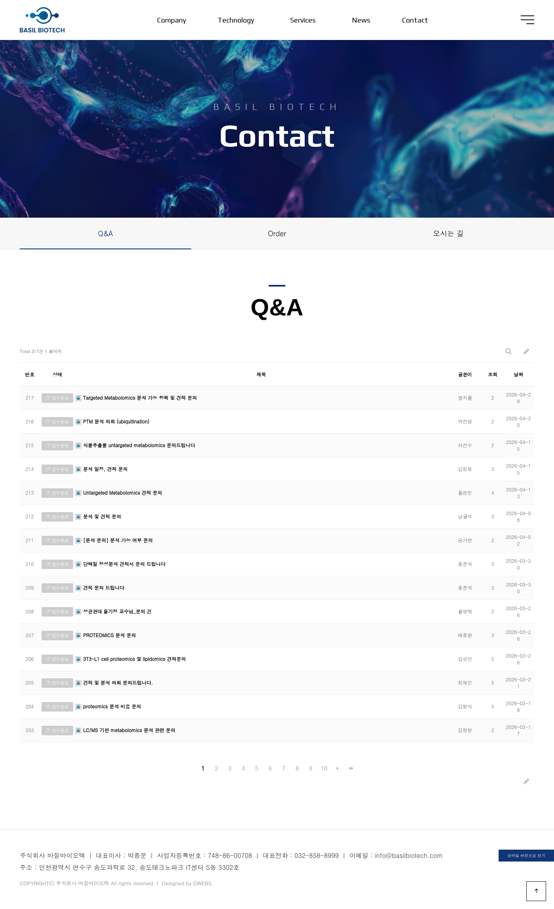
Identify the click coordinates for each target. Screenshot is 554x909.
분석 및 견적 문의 (98, 516)
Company (171, 20)
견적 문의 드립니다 (99, 587)
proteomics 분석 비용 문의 (108, 706)
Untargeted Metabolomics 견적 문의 (118, 492)
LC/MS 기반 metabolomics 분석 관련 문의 (125, 730)
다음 (337, 768)
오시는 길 (448, 233)
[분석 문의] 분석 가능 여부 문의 (114, 540)
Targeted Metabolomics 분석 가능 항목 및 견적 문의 (136, 397)
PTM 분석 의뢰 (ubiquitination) (112, 421)
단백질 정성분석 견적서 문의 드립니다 (120, 563)
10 (324, 768)
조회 (492, 374)
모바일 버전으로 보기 (526, 855)
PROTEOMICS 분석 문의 (105, 635)
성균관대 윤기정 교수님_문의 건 (113, 611)
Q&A (105, 233)
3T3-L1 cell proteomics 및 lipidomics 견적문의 (130, 658)
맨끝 (351, 768)
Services (303, 20)
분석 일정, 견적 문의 (101, 468)
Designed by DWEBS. (188, 883)
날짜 (518, 374)
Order (277, 233)
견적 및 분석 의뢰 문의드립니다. (114, 682)
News (361, 20)
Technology (236, 20)
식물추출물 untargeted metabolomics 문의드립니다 (135, 445)
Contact (415, 20)
